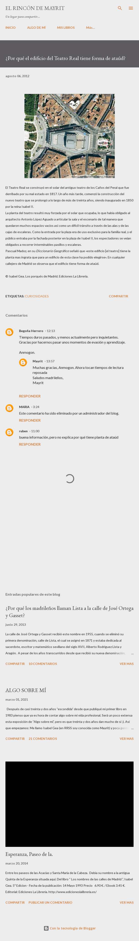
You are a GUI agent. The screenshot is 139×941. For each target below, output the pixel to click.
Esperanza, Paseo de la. (29, 853)
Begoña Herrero (31, 331)
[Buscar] (120, 8)
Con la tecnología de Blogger (70, 928)
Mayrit (38, 361)
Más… (90, 27)
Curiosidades (37, 296)
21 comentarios (43, 738)
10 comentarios (43, 664)
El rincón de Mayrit (35, 8)
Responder (30, 396)
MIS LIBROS (66, 27)
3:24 (36, 407)
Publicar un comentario (50, 902)
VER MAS (127, 664)
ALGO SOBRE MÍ (25, 690)
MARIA (24, 407)
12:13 (51, 331)
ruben (23, 431)
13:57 (50, 361)
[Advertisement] (69, 546)
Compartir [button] (118, 296)
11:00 (35, 431)
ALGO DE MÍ (36, 27)
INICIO (10, 27)
